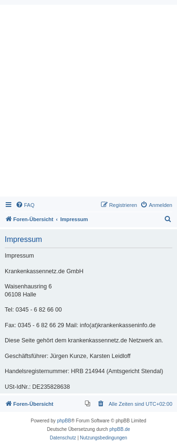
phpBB (64, 420)
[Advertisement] (88, 103)
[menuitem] (25, 205)
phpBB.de (120, 429)
